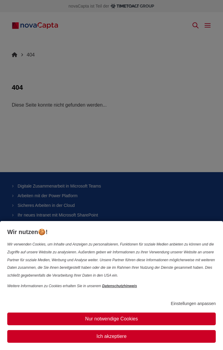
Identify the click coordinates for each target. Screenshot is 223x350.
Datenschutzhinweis (119, 286)
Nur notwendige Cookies (111, 318)
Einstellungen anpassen (193, 303)
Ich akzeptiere (111, 336)
